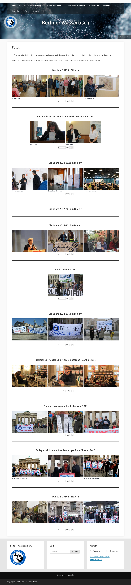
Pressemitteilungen (53, 6)
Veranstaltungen (36, 6)
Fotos (27, 11)
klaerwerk (106, 6)
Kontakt (36, 11)
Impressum (61, 575)
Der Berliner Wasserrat (76, 6)
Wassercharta (93, 6)
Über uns (23, 6)
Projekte (15, 11)
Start (14, 6)
